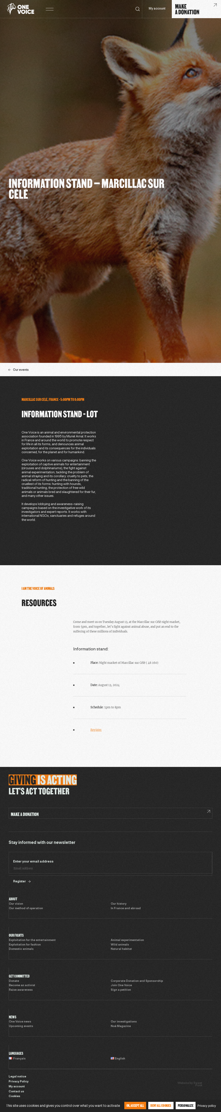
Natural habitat (121, 949)
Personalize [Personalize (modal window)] (185, 1105)
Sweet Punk (197, 1084)
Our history (118, 904)
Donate (14, 981)
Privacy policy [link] (206, 1105)
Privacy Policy (18, 1081)
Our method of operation (26, 908)
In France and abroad (126, 908)
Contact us (16, 1091)
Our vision (16, 904)
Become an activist (22, 985)
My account (157, 8)
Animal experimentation (127, 940)
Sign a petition (121, 990)
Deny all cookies (160, 1105)
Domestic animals (21, 949)
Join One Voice (121, 985)
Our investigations (124, 1022)
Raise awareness (21, 990)
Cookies (14, 1096)
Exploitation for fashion (25, 945)
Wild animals (120, 945)
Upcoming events (21, 1026)
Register (96, 730)
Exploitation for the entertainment (32, 940)
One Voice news (20, 1022)
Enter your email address (33, 861)
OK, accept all (135, 1105)
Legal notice (17, 1076)
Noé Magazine (121, 1026)
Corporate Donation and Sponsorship (137, 981)
